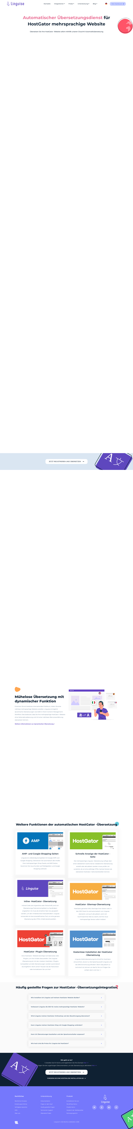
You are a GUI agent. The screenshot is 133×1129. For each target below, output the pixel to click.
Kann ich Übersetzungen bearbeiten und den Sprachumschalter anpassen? (58, 1034)
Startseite (47, 4)
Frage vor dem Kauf (46, 1104)
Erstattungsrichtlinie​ (21, 1104)
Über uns (17, 1113)
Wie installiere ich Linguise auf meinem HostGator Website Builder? (55, 997)
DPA (16, 1110)
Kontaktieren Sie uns (72, 1101)
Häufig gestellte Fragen (48, 1107)
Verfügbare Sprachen (21, 1107)
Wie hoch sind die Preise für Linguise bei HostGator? (50, 1043)
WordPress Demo (71, 1104)
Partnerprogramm (72, 1113)
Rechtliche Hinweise (21, 1101)
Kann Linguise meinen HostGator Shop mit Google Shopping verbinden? (56, 1025)
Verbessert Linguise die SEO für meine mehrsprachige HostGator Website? (57, 1007)
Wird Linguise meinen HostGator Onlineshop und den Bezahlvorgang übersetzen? (60, 1016)
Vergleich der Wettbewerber (74, 1110)
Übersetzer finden (46, 1113)
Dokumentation (45, 1101)
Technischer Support (47, 1110)
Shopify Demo (70, 1107)
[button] (66, 997)
